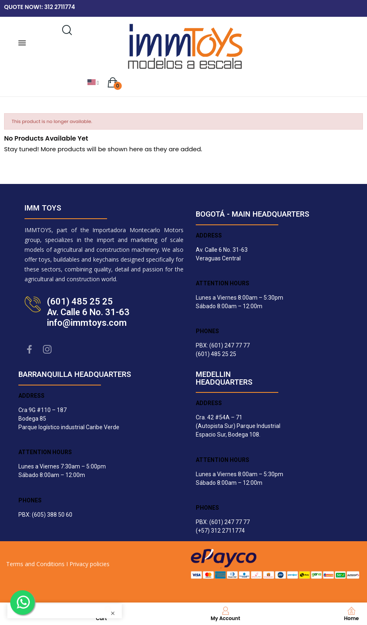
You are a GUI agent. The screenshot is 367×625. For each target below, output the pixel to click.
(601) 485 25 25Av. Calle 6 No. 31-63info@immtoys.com (88, 312)
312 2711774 (59, 7)
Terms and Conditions (35, 564)
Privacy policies (89, 564)
